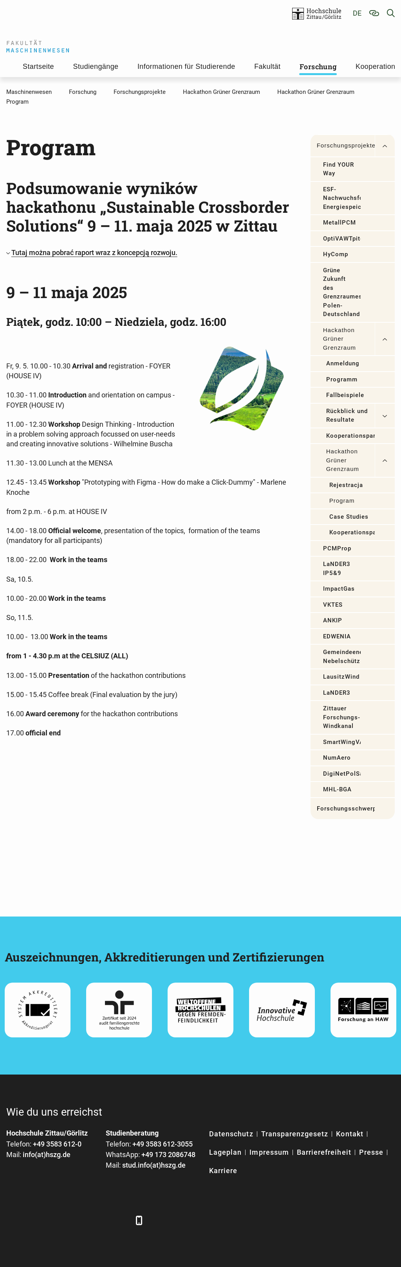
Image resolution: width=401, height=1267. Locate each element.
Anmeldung (342, 363)
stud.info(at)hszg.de (154, 1165)
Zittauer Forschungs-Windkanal (342, 717)
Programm (342, 379)
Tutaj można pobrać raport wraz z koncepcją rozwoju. (94, 252)
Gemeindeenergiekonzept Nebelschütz (342, 657)
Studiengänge (96, 66)
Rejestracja (346, 485)
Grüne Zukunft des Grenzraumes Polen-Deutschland (342, 292)
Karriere (223, 1170)
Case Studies (349, 516)
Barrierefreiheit (324, 1152)
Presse (371, 1152)
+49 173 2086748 (168, 1154)
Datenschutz (231, 1134)
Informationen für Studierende (186, 66)
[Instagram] (99, 1220)
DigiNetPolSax (342, 773)
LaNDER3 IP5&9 (336, 569)
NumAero (337, 757)
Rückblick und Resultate (347, 416)
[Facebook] (13, 1220)
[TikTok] (121, 1220)
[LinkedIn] (35, 1220)
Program (342, 500)
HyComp (335, 254)
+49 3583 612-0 (57, 1144)
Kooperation (375, 66)
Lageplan (225, 1152)
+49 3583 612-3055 (162, 1144)
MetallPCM (339, 222)
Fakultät (267, 66)
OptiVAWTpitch (342, 238)
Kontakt (349, 1134)
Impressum (269, 1152)
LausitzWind (341, 676)
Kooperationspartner (350, 435)
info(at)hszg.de (46, 1154)
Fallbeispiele (345, 395)
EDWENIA (337, 636)
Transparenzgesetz (295, 1134)
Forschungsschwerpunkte (346, 808)
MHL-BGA (337, 789)
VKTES (333, 604)
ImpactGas (339, 588)
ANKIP (332, 620)
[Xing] (56, 1220)
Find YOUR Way (338, 169)
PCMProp (337, 548)
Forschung (318, 66)
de (357, 13)
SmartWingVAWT (342, 742)
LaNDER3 (336, 692)
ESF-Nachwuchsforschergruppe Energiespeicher (342, 198)
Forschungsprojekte (346, 145)
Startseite (38, 66)
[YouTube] (78, 1220)
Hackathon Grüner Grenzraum (339, 339)
